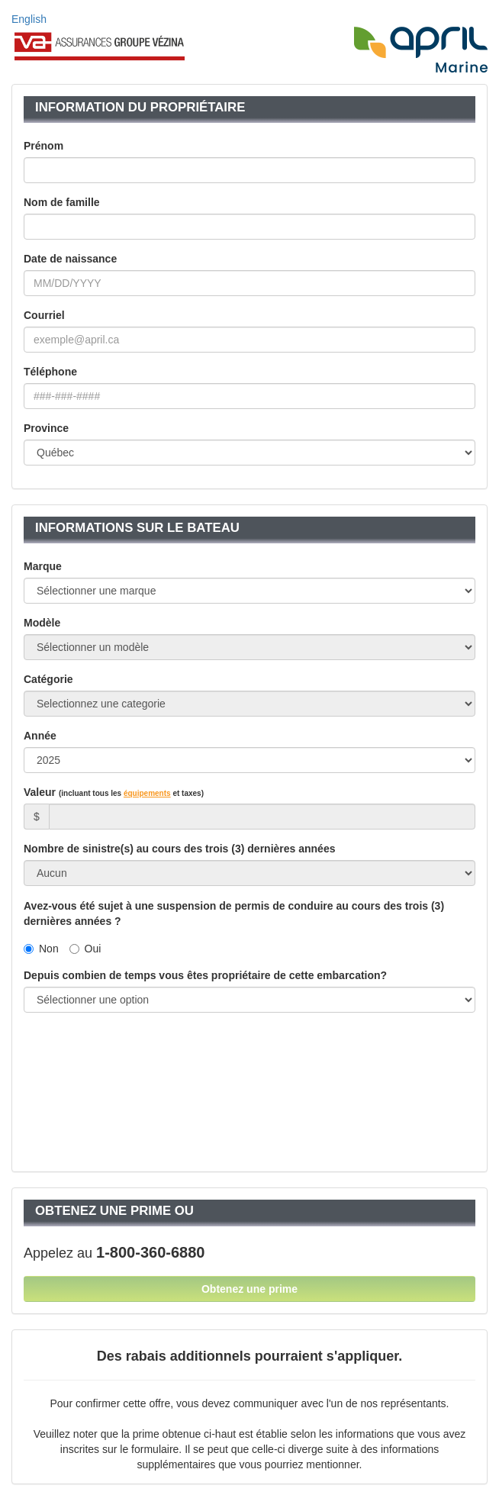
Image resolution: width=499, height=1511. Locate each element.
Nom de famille (62, 202)
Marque (43, 566)
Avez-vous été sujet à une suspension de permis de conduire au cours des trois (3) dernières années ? (234, 913)
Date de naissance (70, 259)
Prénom (43, 146)
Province (46, 428)
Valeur (114, 792)
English (29, 19)
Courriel (44, 315)
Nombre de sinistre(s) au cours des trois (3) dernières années (179, 848)
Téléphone (50, 372)
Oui (85, 948)
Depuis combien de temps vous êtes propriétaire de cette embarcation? (205, 975)
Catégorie (48, 679)
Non (41, 948)
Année (40, 736)
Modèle (42, 623)
